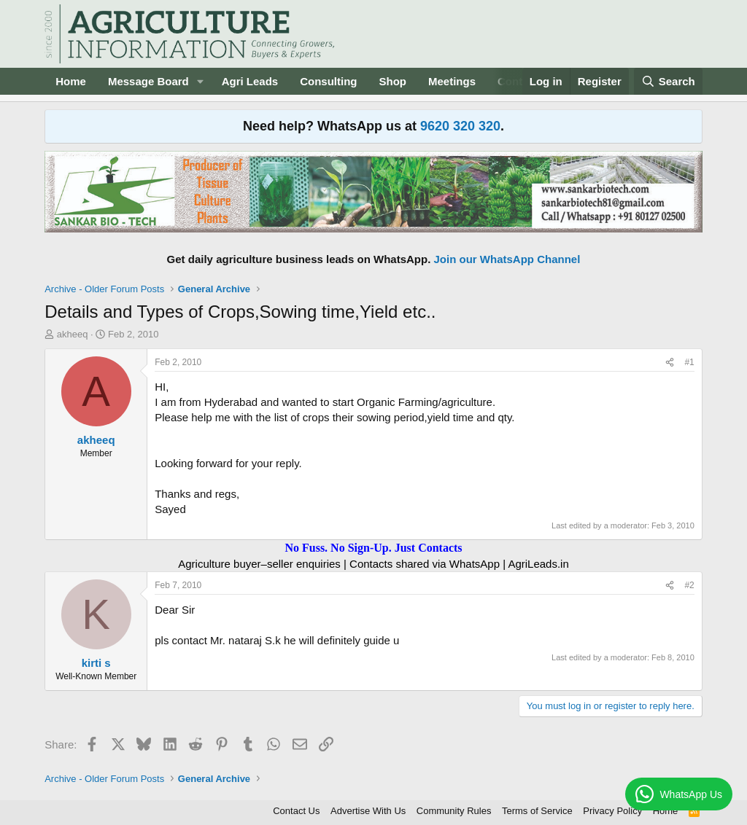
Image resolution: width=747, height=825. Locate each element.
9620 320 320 (460, 126)
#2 (689, 585)
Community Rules (454, 810)
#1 (689, 362)
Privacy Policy (612, 810)
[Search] (668, 81)
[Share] (669, 362)
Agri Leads (250, 81)
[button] (200, 81)
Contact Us (296, 810)
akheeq (72, 334)
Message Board (148, 81)
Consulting (328, 81)
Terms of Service (537, 810)
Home (70, 81)
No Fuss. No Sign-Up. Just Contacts (373, 547)
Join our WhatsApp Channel (507, 259)
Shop (393, 81)
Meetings (452, 81)
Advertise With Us (368, 810)
